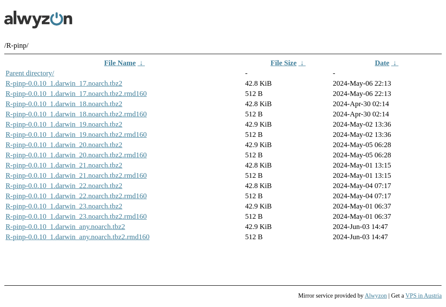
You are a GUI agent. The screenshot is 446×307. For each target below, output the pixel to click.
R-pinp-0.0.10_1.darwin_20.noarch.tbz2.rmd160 (76, 155)
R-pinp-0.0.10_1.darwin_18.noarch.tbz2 (64, 104)
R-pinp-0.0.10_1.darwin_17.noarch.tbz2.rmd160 (76, 94)
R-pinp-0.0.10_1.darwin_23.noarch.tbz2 (64, 206)
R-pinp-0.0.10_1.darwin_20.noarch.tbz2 (64, 145)
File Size (283, 63)
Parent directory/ (30, 73)
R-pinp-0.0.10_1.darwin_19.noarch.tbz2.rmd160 (76, 134)
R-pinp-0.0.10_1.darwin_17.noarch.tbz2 (64, 83)
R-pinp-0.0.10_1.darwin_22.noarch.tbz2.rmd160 (76, 196)
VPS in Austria (423, 295)
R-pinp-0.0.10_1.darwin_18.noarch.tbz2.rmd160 (76, 114)
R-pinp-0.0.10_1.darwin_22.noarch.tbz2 (64, 186)
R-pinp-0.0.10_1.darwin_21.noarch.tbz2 (64, 165)
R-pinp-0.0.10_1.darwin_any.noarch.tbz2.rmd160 (78, 237)
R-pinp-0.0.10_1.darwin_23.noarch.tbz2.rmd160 (76, 216)
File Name (120, 63)
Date (382, 63)
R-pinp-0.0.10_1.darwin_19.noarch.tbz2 (64, 124)
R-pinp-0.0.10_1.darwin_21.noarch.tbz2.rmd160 (76, 175)
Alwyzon (376, 295)
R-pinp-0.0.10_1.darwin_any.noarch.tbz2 (65, 227)
